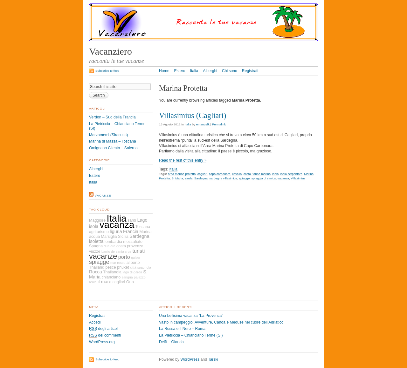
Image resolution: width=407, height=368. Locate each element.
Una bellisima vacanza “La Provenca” (191, 315)
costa (247, 174)
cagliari (202, 174)
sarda (188, 178)
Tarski (213, 359)
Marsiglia (109, 236)
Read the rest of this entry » (182, 160)
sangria (127, 277)
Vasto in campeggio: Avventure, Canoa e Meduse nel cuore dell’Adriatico (221, 322)
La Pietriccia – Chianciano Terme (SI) (191, 335)
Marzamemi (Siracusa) (108, 135)
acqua (94, 236)
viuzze (94, 251)
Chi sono (229, 71)
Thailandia (112, 272)
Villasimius (298, 178)
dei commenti (105, 335)
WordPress (190, 359)
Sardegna (201, 178)
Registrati (250, 71)
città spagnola (140, 267)
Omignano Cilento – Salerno (113, 148)
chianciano (111, 277)
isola (275, 174)
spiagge (244, 178)
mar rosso (117, 262)
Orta (130, 282)
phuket (123, 267)
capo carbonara (220, 174)
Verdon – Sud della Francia (112, 117)
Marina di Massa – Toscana (112, 141)
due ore (109, 246)
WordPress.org (102, 342)
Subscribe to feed (107, 70)
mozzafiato (132, 241)
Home (164, 71)
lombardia (113, 241)
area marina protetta (182, 174)
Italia (194, 71)
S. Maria (177, 178)
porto (124, 257)
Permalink (219, 124)
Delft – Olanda (171, 342)
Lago (142, 220)
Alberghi (210, 71)
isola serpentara (291, 174)
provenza (135, 246)
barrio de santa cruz (116, 251)
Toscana (142, 226)
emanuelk (203, 124)
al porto (133, 262)
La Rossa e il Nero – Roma (182, 328)
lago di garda (132, 272)
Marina (145, 232)
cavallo (237, 174)
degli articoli (104, 328)
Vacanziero (110, 51)
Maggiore (97, 220)
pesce (110, 267)
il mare (104, 281)
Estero (179, 71)
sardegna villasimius (223, 178)
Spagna (96, 246)
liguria (116, 231)
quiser (135, 257)
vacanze (103, 195)
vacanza (283, 178)
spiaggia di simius (264, 178)
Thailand (96, 267)
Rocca (95, 271)
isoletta (96, 241)
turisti (138, 251)
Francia (130, 231)
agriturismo (99, 232)
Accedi (95, 322)
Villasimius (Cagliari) (192, 115)
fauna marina (261, 174)
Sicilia (123, 236)
